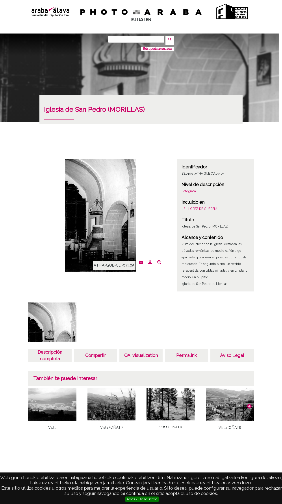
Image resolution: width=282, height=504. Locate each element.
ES (141, 19)
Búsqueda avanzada (157, 46)
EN (148, 20)
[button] (249, 403)
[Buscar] (137, 39)
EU (133, 20)
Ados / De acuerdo (142, 499)
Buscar (171, 39)
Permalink (186, 352)
